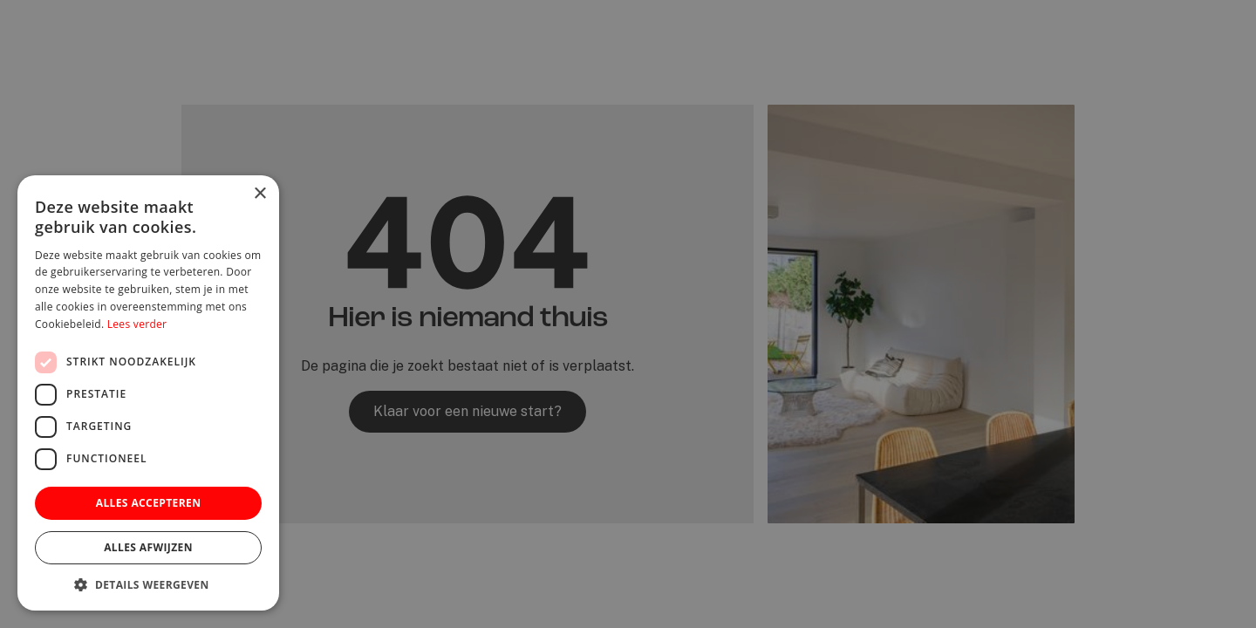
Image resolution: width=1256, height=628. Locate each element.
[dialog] (628, 314)
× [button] (259, 194)
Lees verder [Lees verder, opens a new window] (137, 324)
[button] (148, 584)
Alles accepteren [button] (148, 502)
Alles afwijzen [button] (148, 547)
